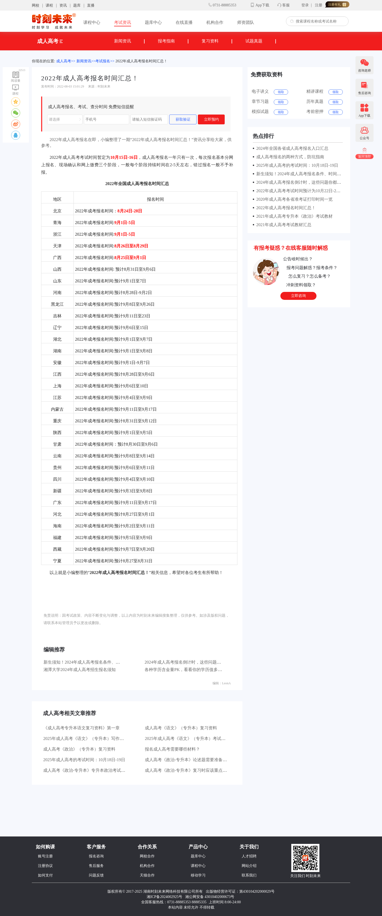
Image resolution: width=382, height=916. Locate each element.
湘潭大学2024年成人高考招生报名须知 (80, 669)
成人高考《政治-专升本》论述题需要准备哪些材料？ (194, 759)
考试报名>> (104, 61)
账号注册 (45, 856)
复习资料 (210, 41)
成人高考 (50, 41)
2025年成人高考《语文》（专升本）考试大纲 (187, 738)
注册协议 (45, 866)
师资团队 (245, 22)
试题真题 (253, 41)
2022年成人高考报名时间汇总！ (141, 61)
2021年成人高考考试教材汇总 (282, 224)
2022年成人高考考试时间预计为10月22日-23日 (298, 191)
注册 (318, 5)
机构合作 (214, 22)
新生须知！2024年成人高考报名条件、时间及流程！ (92, 662)
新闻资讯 (122, 41)
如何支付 (45, 875)
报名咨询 (96, 856)
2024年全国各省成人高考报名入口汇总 (291, 148)
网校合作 (147, 856)
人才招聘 (249, 856)
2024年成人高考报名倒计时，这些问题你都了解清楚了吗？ (200, 662)
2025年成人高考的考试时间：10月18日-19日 (84, 759)
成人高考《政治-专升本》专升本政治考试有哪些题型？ (94, 770)
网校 (35, 5)
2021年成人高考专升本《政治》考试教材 (293, 216)
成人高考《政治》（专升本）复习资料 (79, 749)
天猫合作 (147, 875)
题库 (77, 5)
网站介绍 (249, 866)
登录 (305, 5)
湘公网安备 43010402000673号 (210, 897)
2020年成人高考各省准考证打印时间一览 (293, 199)
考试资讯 (122, 22)
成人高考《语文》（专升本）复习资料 (181, 728)
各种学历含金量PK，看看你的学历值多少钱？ (188, 669)
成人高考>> (65, 61)
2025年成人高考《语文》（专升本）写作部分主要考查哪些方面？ (104, 738)
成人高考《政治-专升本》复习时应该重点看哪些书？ (194, 770)
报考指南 (166, 41)
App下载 (262, 5)
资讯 (63, 5)
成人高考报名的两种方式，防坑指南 (289, 157)
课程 (49, 5)
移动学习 (198, 875)
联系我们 (249, 875)
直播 (90, 5)
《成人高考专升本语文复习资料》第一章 (81, 728)
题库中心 (153, 22)
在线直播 (184, 22)
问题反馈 (96, 875)
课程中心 (91, 22)
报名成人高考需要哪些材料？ (172, 749)
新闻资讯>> (86, 61)
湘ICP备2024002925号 (164, 897)
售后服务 (96, 866)
